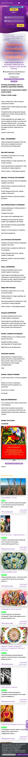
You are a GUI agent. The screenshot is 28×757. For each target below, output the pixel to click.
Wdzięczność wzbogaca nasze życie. (13, 724)
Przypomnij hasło (10, 24)
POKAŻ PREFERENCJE (9, 754)
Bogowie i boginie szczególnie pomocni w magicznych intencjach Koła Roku (13, 648)
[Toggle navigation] (25, 3)
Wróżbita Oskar (8, 586)
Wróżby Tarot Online (7, 3)
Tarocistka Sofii (8, 512)
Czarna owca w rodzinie (9, 687)
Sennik (3, 500)
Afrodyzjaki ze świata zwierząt (11, 609)
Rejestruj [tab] (14, 12)
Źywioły (4, 612)
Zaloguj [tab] (14, 9)
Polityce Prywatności (19, 752)
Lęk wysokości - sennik (9, 497)
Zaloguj (20, 25)
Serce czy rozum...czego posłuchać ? (13, 535)
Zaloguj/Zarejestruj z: (16, 7)
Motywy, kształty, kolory (9, 572)
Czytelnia (4, 537)
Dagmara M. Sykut (9, 549)
